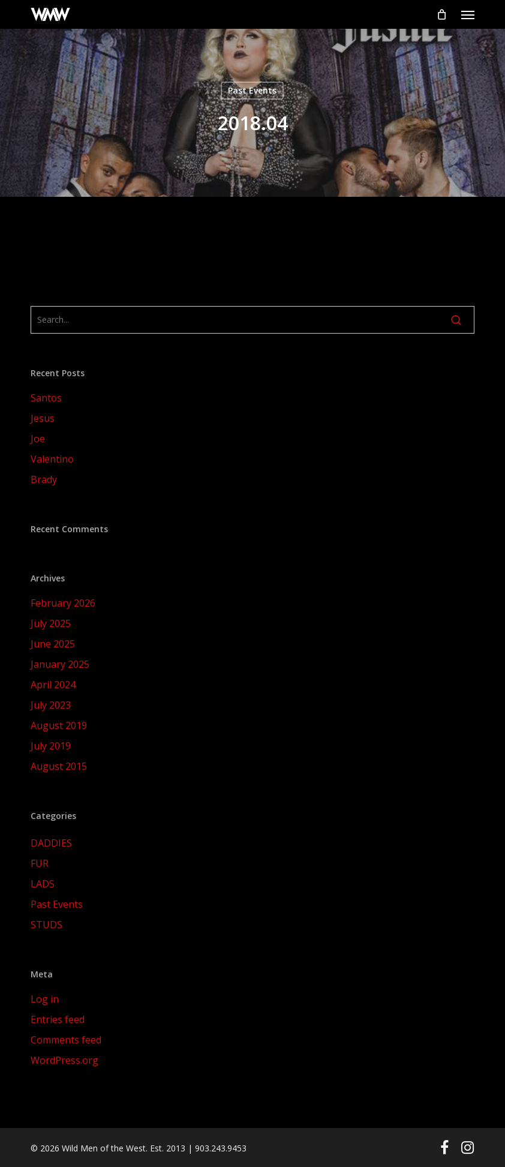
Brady (44, 479)
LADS (43, 883)
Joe (38, 438)
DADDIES (51, 843)
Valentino (52, 459)
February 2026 (63, 603)
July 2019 (51, 745)
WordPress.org (64, 1060)
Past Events (252, 90)
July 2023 (51, 705)
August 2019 (59, 725)
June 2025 (53, 643)
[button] (467, 14)
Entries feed (58, 1019)
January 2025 (60, 664)
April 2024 (53, 684)
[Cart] (441, 14)
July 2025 (51, 623)
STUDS (46, 924)
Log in (45, 999)
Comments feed (66, 1039)
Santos (46, 397)
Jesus (43, 418)
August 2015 (59, 766)
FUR (40, 863)
